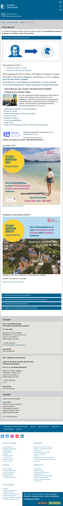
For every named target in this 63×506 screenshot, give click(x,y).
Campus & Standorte (8, 492)
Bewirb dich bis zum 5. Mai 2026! (13, 206)
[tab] (31, 37)
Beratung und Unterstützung (41, 477)
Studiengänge (37, 468)
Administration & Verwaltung (10, 490)
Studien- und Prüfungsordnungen (42, 479)
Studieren (22, 22)
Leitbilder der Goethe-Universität (11, 493)
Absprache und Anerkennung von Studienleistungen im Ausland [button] (25, 299)
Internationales (38, 443)
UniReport (5, 454)
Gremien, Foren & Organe (9, 495)
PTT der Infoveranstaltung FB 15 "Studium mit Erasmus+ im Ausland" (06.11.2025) (30, 85)
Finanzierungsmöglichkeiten (13, 120)
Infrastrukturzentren (8, 475)
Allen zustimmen (54, 503)
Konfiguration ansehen (31, 499)
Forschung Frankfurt (8, 455)
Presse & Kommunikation (10, 443)
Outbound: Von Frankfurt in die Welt (43, 448)
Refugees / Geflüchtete (39, 454)
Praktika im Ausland (10, 116)
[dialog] (42, 499)
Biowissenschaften (13, 22)
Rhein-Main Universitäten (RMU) (11, 499)
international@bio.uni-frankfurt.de (14, 345)
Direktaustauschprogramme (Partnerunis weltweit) (19, 113)
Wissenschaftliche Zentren (9, 470)
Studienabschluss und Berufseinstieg (43, 475)
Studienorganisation (39, 474)
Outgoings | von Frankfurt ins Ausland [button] (17, 37)
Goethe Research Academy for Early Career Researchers (45, 460)
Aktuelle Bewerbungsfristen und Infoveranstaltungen (20, 109)
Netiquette (18, 429)
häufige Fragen (8, 122)
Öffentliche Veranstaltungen (10, 448)
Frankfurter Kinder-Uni (8, 459)
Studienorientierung (39, 470)
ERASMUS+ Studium (10, 111)
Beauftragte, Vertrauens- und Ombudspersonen (15, 497)
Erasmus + (36, 455)
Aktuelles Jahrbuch (7, 452)
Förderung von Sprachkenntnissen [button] (15, 303)
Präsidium (5, 488)
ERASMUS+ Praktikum (11, 118)
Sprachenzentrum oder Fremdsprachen (43, 457)
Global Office (7, 402)
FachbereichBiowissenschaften (14, 15)
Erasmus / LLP (37, 450)
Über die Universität (8, 484)
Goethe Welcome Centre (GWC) (42, 452)
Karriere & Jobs (7, 457)
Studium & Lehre (38, 464)
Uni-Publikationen (7, 450)
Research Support (7, 468)
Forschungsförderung (8, 474)
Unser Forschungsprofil (9, 472)
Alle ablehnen (42, 503)
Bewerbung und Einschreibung (41, 472)
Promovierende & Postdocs (10, 477)
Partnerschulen (38, 481)
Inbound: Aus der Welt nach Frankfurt (43, 447)
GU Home (3, 22)
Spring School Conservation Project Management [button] (20, 308)
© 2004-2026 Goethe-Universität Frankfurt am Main (15, 426)
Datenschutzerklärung (43, 426)
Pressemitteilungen (8, 447)
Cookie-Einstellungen (8, 429)
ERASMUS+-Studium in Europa (17, 68)
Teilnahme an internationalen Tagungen (19, 70)
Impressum (33, 426)
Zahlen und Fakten (7, 461)
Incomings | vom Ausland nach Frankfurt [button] (17, 295)
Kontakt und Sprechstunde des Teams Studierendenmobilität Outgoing (26, 125)
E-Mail (5, 382)
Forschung (6, 464)
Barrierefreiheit (55, 426)
